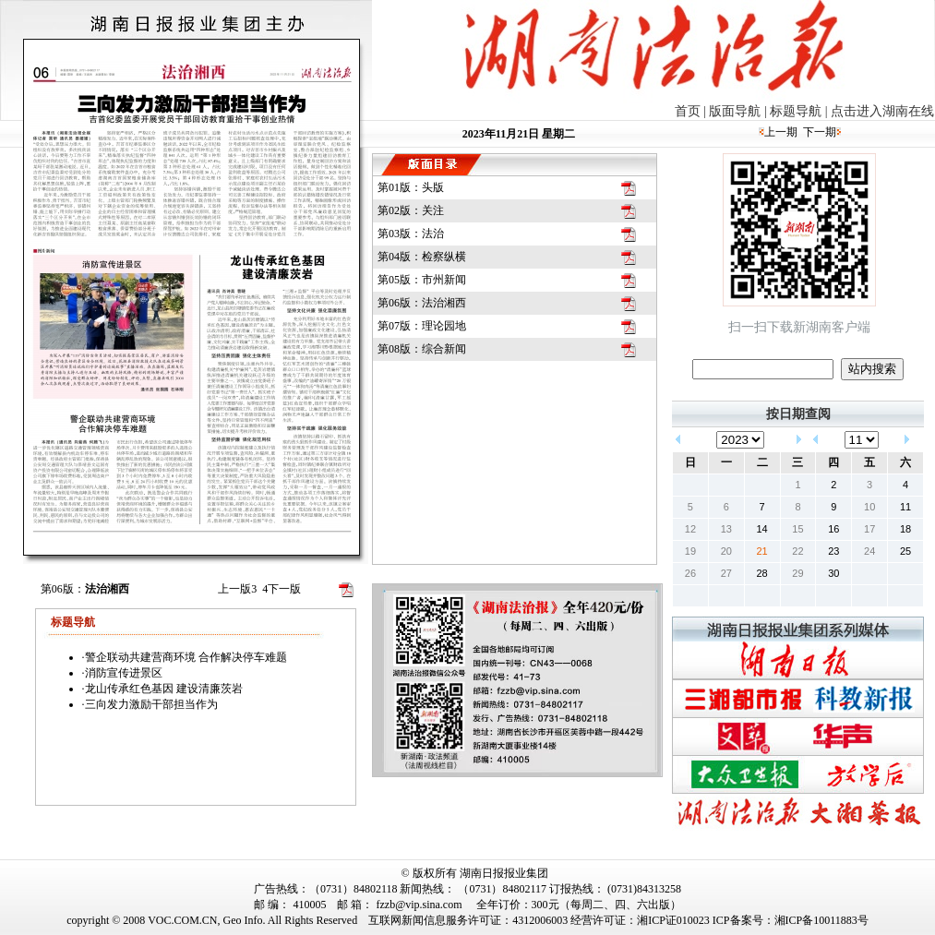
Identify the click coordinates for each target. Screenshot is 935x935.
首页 (688, 111)
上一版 (237, 588)
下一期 (819, 132)
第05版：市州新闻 (422, 279)
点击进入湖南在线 (882, 111)
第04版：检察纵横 (422, 256)
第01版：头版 (411, 187)
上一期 (780, 132)
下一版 (281, 588)
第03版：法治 (411, 233)
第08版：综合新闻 (422, 348)
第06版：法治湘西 (422, 302)
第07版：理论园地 (422, 325)
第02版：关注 (411, 210)
